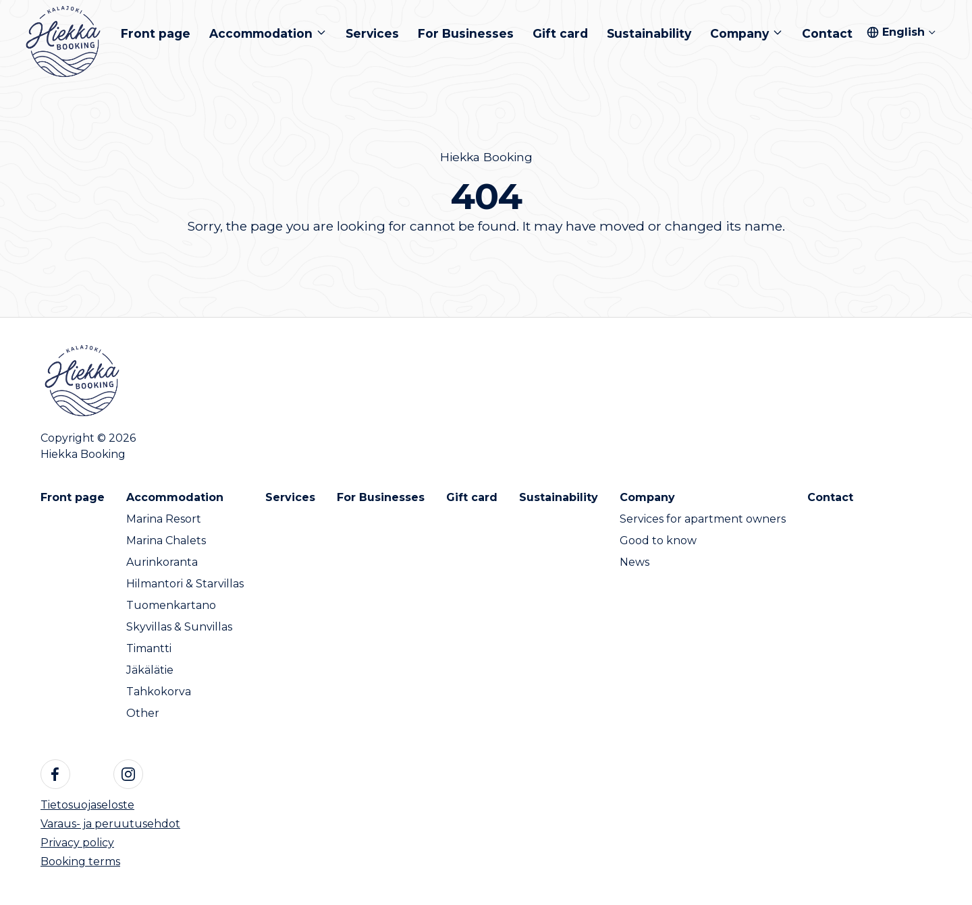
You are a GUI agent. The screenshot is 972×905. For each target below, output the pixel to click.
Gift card (471, 497)
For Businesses (381, 497)
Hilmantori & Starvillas (185, 583)
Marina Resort (163, 519)
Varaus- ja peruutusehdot (110, 823)
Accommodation (174, 497)
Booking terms (80, 861)
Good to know (658, 540)
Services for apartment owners (703, 519)
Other (142, 713)
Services (290, 497)
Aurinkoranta (162, 562)
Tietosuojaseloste (87, 804)
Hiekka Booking (486, 157)
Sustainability (558, 497)
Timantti (148, 648)
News (634, 562)
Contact (830, 497)
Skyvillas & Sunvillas (179, 626)
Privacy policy (77, 842)
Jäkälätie (149, 670)
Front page (72, 497)
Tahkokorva (158, 691)
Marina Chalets (166, 540)
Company (647, 497)
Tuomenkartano (171, 605)
